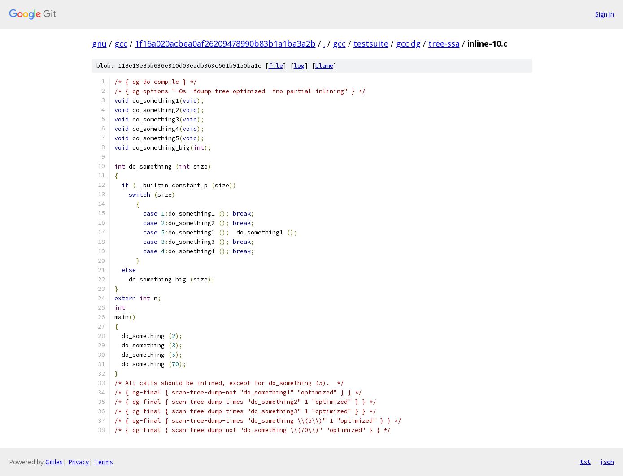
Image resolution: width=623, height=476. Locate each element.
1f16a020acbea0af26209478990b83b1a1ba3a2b (225, 43)
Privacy (78, 462)
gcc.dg (408, 43)
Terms (103, 462)
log (299, 65)
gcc (120, 43)
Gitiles (54, 462)
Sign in (604, 14)
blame (324, 65)
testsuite (370, 43)
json (607, 462)
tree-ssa (444, 43)
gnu (99, 43)
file (276, 65)
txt (585, 462)
